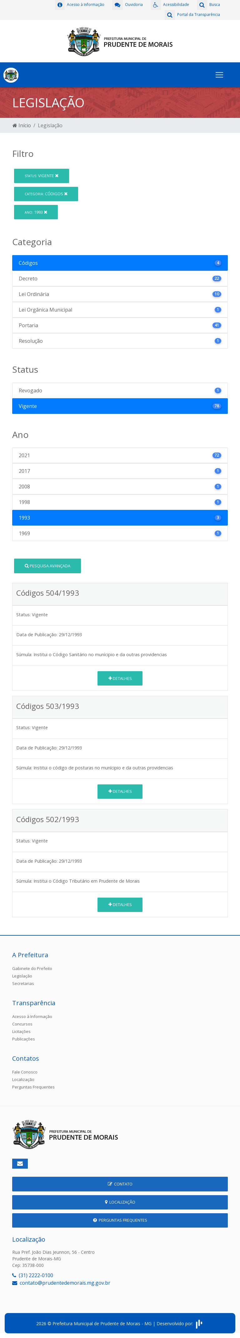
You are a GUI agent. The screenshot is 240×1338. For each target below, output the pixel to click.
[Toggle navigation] (219, 74)
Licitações (21, 1031)
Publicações (23, 1039)
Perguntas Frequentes (33, 1087)
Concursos (22, 1024)
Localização (23, 1079)
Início (21, 125)
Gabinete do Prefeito (32, 968)
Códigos (46, 193)
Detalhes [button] (120, 678)
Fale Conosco (25, 1072)
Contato (120, 1184)
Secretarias (23, 983)
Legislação (22, 976)
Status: (23, 615)
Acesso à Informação (32, 1016)
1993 (36, 212)
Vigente (41, 175)
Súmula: (24, 654)
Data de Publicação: (37, 634)
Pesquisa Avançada (47, 566)
